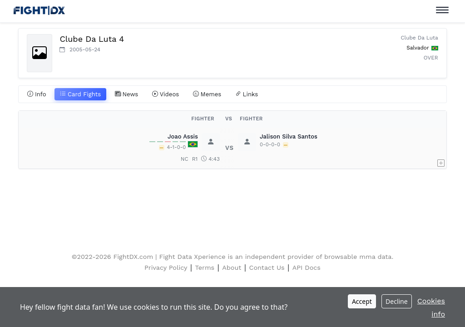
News (127, 94)
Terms (205, 267)
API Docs (306, 267)
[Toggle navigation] (442, 10)
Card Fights (80, 94)
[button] (440, 148)
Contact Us (267, 267)
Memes (207, 94)
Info (36, 94)
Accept (362, 301)
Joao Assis (183, 136)
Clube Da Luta (419, 38)
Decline (397, 301)
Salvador (417, 48)
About (231, 267)
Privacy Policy (165, 267)
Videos (165, 94)
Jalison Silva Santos (288, 136)
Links (246, 94)
